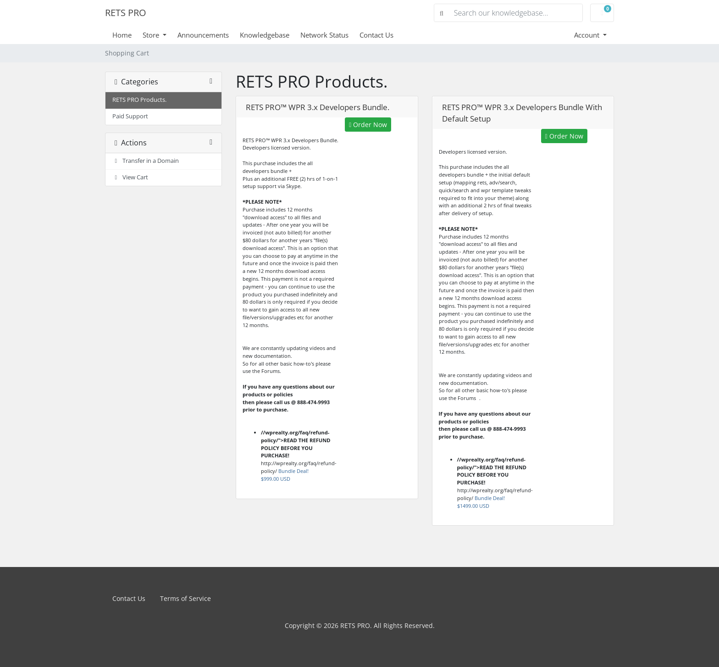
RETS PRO (125, 12)
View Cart (130, 177)
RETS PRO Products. (139, 100)
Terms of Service (185, 598)
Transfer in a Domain (145, 161)
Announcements (203, 34)
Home (122, 34)
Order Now (368, 124)
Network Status (324, 34)
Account (587, 34)
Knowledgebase (264, 34)
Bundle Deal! (285, 474)
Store (152, 34)
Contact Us (376, 34)
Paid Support (130, 116)
